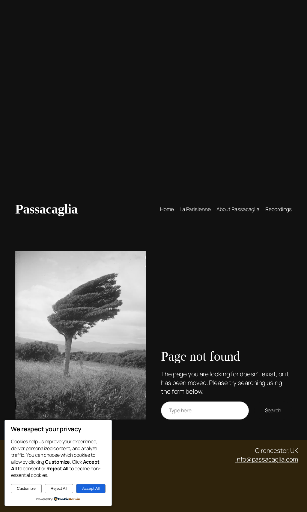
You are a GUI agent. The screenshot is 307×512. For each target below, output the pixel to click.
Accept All (91, 488)
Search (273, 410)
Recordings (278, 209)
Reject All (59, 488)
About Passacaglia (238, 209)
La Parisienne (195, 209)
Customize (26, 488)
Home (167, 209)
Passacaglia (46, 209)
